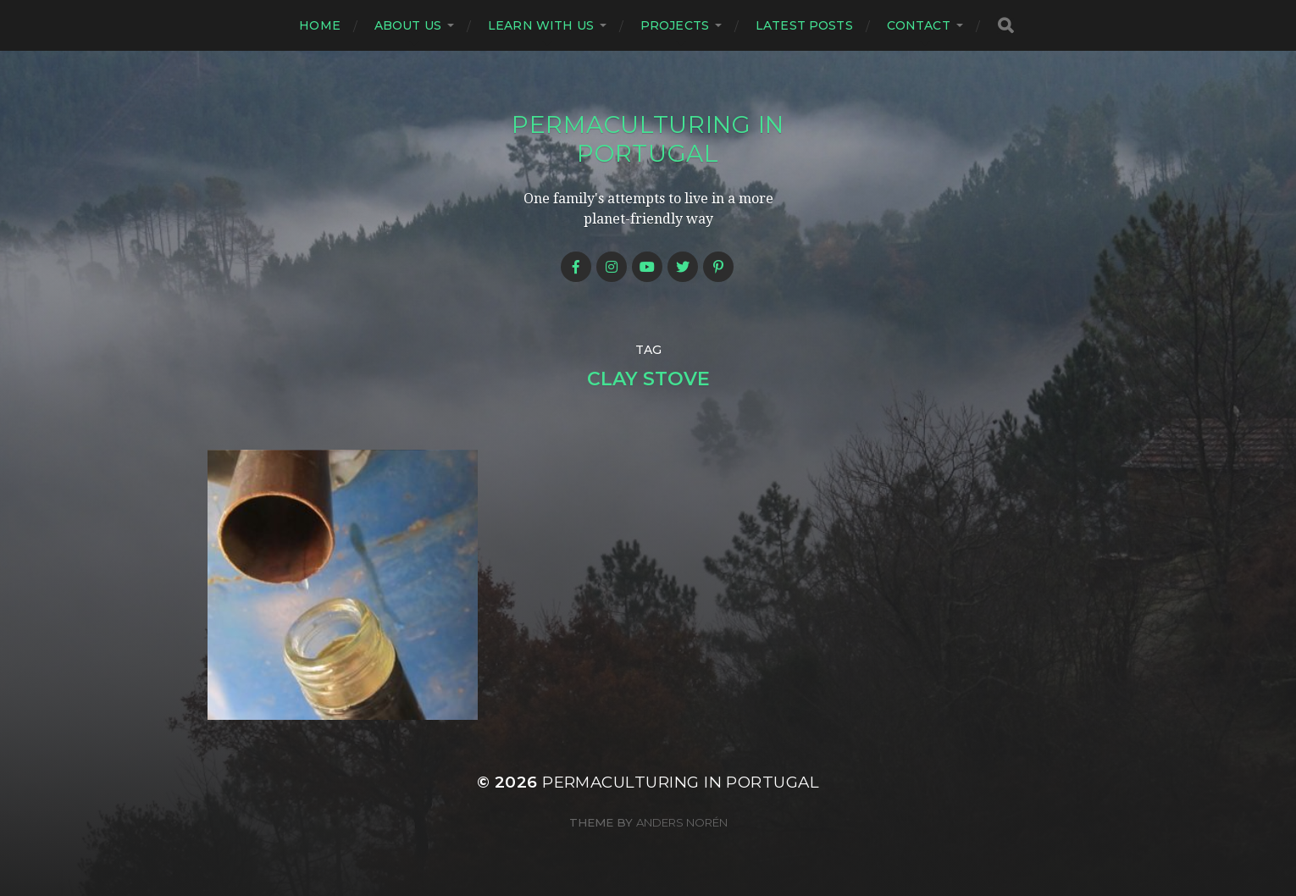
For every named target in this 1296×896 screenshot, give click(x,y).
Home (320, 25)
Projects (674, 25)
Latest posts (804, 25)
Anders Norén (682, 822)
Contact (918, 25)
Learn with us (541, 25)
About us (407, 25)
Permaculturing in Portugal (648, 139)
